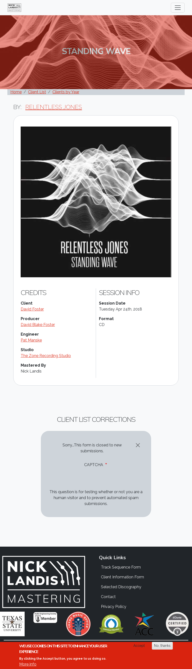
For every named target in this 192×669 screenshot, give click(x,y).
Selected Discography (121, 587)
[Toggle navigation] (178, 8)
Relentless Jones (53, 107)
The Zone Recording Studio (46, 355)
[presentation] (85, 479)
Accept (139, 646)
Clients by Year (65, 92)
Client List (37, 92)
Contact (108, 596)
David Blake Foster (38, 324)
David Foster (32, 309)
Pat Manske (31, 340)
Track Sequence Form (121, 567)
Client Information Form (122, 577)
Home (16, 92)
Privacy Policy (113, 606)
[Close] (138, 445)
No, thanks (162, 646)
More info (27, 664)
